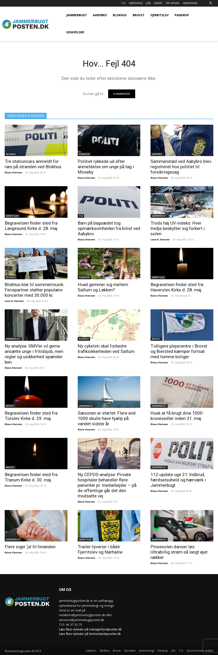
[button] (210, 3)
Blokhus (11, 154)
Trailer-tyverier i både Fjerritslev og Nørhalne (100, 549)
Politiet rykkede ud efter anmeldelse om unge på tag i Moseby (106, 167)
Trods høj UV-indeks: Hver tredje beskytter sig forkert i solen (178, 228)
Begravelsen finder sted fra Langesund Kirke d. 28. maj (31, 225)
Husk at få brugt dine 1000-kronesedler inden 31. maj (177, 415)
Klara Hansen (13, 367)
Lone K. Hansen (160, 239)
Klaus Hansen (13, 172)
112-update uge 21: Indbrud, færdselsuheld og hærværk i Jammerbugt (178, 480)
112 (81, 215)
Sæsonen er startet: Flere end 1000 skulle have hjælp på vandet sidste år (107, 418)
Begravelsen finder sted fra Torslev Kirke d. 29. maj (31, 415)
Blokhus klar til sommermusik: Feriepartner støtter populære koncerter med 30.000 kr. (34, 290)
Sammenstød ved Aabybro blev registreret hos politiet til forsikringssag (181, 167)
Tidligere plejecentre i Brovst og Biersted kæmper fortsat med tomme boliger (179, 351)
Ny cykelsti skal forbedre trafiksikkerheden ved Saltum (106, 349)
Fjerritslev (12, 215)
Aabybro (157, 154)
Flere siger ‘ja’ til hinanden (30, 546)
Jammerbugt (159, 215)
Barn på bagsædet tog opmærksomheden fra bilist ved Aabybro (109, 228)
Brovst (156, 338)
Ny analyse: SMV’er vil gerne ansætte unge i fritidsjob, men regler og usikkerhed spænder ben (34, 354)
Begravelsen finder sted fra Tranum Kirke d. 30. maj (31, 477)
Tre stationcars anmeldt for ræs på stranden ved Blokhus (33, 164)
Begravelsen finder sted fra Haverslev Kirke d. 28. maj (177, 287)
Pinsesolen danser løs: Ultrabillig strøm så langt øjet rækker (179, 552)
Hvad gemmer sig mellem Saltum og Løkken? (103, 287)
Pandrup (84, 154)
